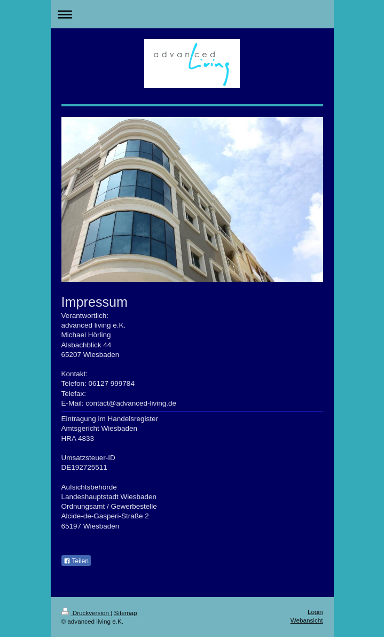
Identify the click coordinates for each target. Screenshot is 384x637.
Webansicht (307, 620)
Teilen (76, 561)
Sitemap (125, 612)
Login (315, 611)
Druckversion (86, 612)
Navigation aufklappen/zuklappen (192, 14)
